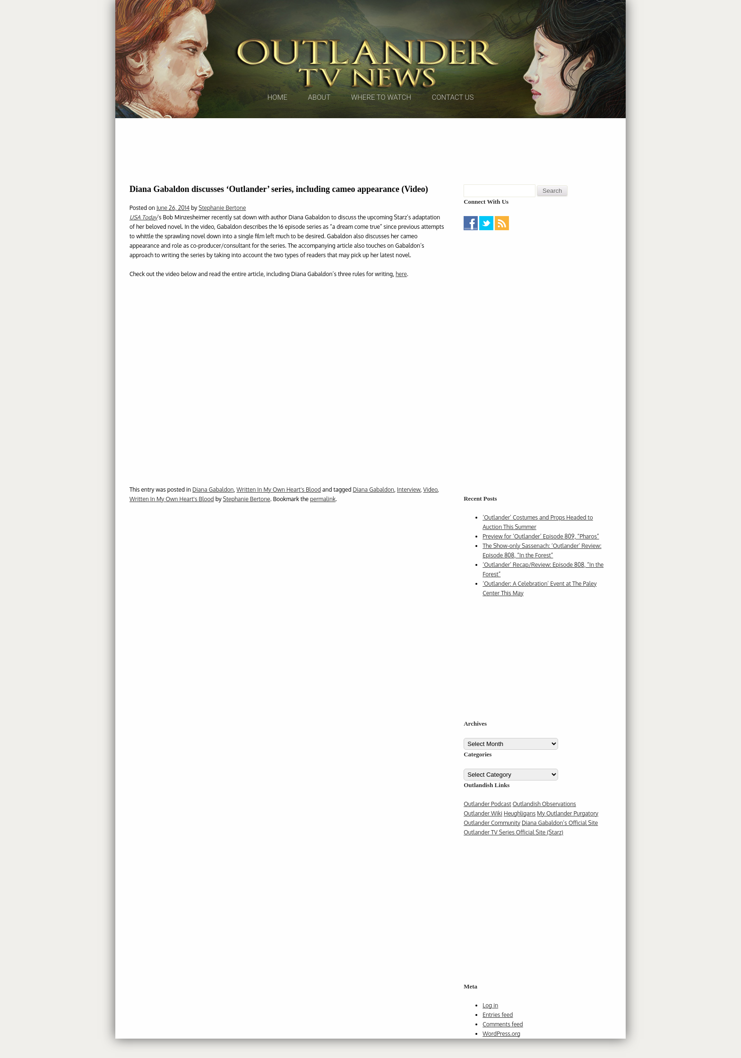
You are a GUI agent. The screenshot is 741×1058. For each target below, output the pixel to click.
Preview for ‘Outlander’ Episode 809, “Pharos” (541, 555)
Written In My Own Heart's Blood (278, 508)
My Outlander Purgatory (567, 832)
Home (277, 127)
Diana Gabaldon (212, 508)
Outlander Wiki (483, 832)
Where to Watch (381, 127)
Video (430, 508)
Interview (409, 508)
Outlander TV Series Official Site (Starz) (513, 851)
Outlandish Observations (544, 823)
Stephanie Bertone (222, 227)
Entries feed (498, 1034)
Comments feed (503, 1043)
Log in (490, 1024)
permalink (323, 518)
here (401, 293)
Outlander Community (492, 842)
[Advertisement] (370, 168)
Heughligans (519, 832)
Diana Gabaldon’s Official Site (560, 842)
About (319, 127)
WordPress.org (501, 1053)
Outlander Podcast (487, 823)
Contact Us (453, 127)
